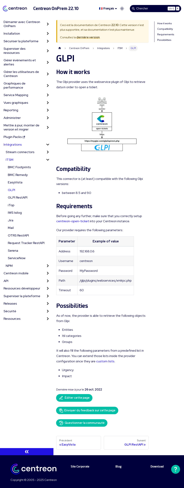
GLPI (11, 190)
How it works (164, 23)
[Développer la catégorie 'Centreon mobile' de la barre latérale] (48, 273)
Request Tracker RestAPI (26, 243)
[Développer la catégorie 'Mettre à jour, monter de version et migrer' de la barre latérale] (48, 127)
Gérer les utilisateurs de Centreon (21, 74)
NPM (9, 266)
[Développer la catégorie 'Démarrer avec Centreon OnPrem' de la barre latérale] (48, 24)
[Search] (155, 8)
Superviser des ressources (14, 51)
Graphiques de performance (14, 85)
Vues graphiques (16, 103)
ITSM (9, 160)
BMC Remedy (18, 175)
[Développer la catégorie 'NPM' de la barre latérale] (48, 265)
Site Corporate (80, 466)
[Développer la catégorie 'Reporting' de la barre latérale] (48, 110)
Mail (11, 228)
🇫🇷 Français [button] (106, 8)
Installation (12, 33)
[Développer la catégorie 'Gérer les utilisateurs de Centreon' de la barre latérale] (48, 73)
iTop (11, 205)
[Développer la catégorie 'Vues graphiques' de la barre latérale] (48, 102)
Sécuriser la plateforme (21, 41)
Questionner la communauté (82, 423)
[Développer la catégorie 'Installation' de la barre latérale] (48, 33)
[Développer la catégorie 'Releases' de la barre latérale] (48, 303)
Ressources (12, 319)
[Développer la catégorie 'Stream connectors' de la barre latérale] (48, 152)
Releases (10, 303)
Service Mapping (16, 95)
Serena (13, 250)
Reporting (11, 110)
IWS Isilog (15, 212)
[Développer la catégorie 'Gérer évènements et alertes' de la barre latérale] (48, 62)
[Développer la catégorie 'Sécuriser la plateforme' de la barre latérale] (48, 41)
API (6, 281)
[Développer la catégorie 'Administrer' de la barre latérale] (48, 117)
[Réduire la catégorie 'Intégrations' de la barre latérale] (48, 144)
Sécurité (10, 311)
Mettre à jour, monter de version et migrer (21, 127)
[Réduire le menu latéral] (26, 451)
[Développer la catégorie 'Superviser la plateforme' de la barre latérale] (48, 296)
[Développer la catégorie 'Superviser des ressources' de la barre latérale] (48, 50)
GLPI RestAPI (17, 197)
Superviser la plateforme (22, 296)
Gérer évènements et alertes (20, 62)
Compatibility (165, 28)
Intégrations (13, 144)
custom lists (105, 361)
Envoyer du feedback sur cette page (87, 410)
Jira (10, 220)
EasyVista (15, 182)
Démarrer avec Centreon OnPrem (22, 24)
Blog (118, 466)
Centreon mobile (16, 273)
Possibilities (164, 40)
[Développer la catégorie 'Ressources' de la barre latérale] (48, 318)
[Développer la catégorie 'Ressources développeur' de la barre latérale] (48, 288)
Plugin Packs (14, 137)
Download (157, 466)
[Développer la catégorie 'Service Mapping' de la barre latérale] (48, 95)
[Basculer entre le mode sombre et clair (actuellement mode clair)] (122, 8)
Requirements (165, 34)
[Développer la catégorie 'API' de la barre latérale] (48, 281)
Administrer (12, 118)
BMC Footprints (19, 167)
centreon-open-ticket (72, 221)
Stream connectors (20, 152)
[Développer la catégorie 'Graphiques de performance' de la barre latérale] (48, 85)
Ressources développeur (22, 288)
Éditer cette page (74, 398)
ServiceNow (16, 258)
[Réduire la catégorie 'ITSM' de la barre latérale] (48, 159)
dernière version (88, 37)
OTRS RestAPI (18, 235)
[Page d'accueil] (59, 48)
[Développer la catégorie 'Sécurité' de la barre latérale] (48, 311)
